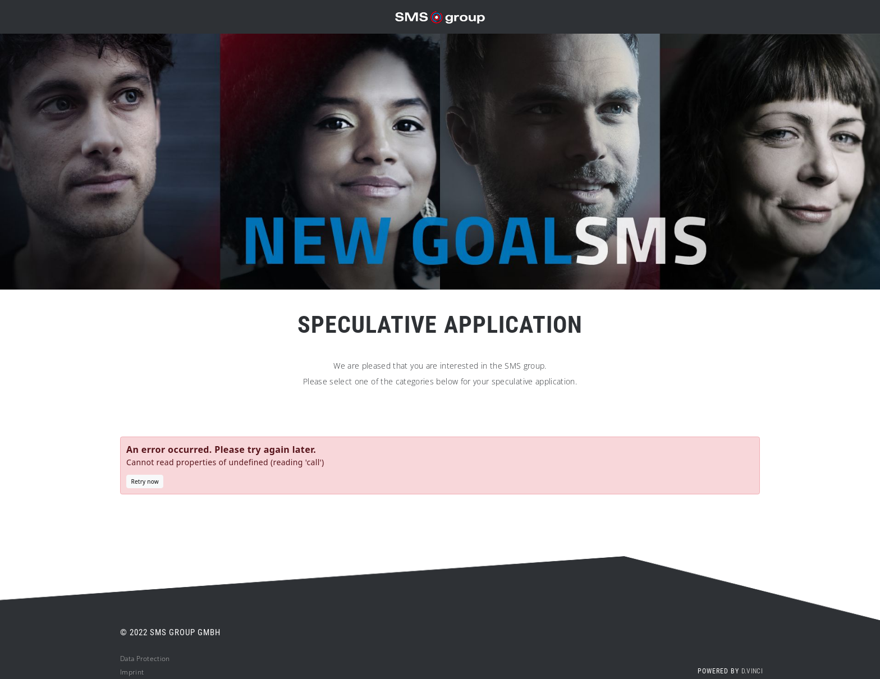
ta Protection (149, 658)
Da (124, 658)
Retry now (145, 481)
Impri (129, 672)
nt (141, 672)
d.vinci (752, 671)
